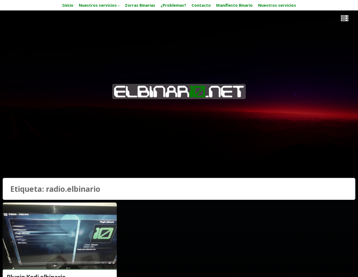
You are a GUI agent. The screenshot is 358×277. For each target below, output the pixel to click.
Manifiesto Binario (234, 5)
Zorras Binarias (140, 5)
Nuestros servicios (98, 5)
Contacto (201, 5)
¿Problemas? (173, 5)
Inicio (67, 5)
